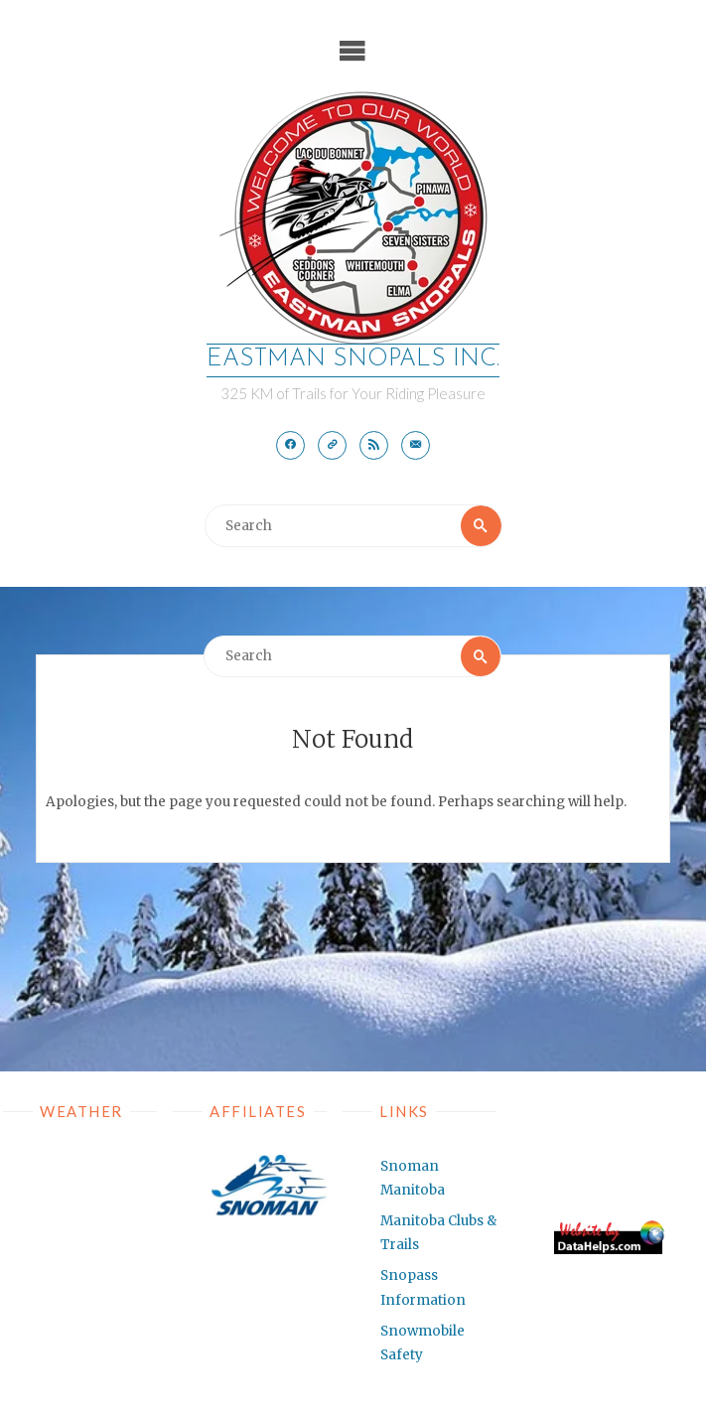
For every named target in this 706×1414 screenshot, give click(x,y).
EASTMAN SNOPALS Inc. (353, 359)
